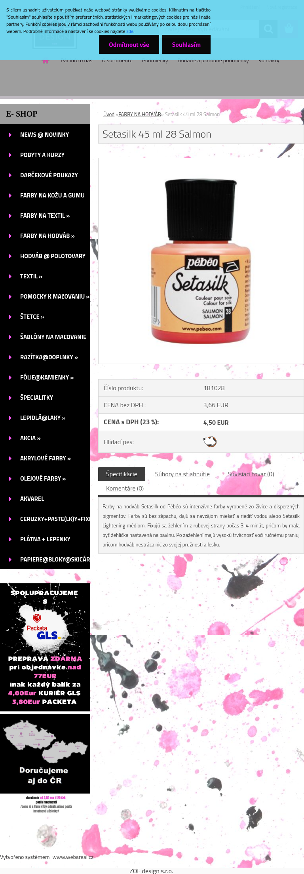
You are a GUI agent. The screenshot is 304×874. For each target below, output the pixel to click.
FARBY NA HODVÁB (139, 114)
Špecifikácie (121, 474)
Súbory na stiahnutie (182, 474)
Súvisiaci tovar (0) (251, 474)
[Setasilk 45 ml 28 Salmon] (201, 161)
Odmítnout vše (129, 44)
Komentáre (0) (125, 488)
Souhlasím (186, 44)
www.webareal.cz (73, 857)
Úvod (108, 114)
